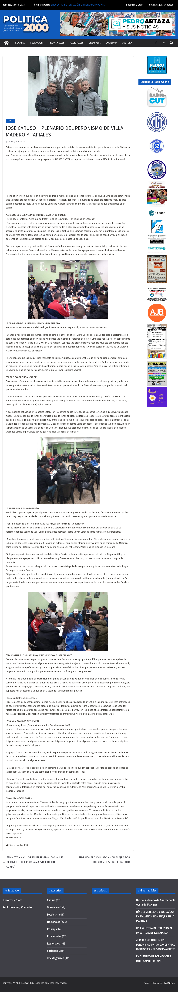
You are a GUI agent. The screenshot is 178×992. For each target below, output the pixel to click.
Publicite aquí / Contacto (160, 4)
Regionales (37, 42)
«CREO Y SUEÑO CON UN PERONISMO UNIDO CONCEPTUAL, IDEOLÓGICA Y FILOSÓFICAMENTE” (155, 945)
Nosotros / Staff (134, 4)
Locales (20, 42)
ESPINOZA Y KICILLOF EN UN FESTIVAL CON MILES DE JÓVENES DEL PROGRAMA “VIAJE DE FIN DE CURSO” (33, 862)
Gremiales (95, 42)
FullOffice (169, 983)
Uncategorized (55, 958)
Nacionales (77, 42)
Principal (52, 929)
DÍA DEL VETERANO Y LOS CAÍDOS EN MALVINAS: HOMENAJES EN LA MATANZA (155, 916)
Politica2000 (27, 983)
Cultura (127, 42)
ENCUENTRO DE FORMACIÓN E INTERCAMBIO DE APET (78, 4)
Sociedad (111, 42)
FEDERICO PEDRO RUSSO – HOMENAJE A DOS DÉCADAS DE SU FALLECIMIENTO (106, 860)
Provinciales (56, 42)
